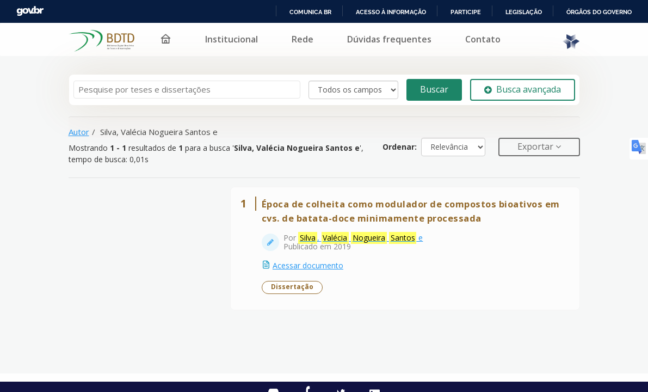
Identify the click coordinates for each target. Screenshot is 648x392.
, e (364, 242)
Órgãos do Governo (598, 12)
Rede (295, 39)
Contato (475, 39)
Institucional (224, 39)
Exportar (536, 146)
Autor (79, 131)
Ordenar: (399, 147)
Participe (464, 12)
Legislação (522, 12)
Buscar (434, 89)
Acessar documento (311, 269)
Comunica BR (308, 12)
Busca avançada (522, 89)
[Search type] (353, 90)
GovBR (30, 11)
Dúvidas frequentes (382, 39)
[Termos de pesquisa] (186, 90)
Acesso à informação (389, 12)
